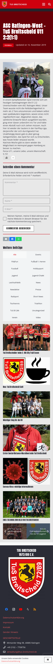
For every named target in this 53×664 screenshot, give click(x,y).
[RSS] (34, 609)
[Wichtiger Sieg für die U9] (26, 392)
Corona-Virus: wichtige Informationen (18, 486)
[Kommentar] (26, 187)
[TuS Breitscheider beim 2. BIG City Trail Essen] (26, 325)
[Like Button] (6, 157)
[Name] (26, 201)
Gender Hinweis (10, 632)
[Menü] (44, 4)
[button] (49, 4)
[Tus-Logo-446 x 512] (4, 4)
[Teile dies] (12, 239)
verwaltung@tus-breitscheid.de (22, 651)
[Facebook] (6, 609)
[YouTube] (20, 609)
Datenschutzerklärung (13, 617)
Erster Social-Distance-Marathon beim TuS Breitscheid (24, 453)
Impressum (8, 622)
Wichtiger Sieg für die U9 (13, 420)
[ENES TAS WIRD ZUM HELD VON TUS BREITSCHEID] (26, 492)
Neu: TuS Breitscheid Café (13, 386)
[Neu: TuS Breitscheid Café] (26, 358)
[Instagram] (13, 609)
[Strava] (27, 609)
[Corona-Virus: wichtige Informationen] (26, 459)
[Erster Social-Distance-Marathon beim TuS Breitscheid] (26, 426)
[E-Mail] (26, 209)
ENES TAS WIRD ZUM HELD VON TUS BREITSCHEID (21, 520)
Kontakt (6, 627)
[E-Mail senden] (6, 239)
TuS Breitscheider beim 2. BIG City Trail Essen (21, 352)
